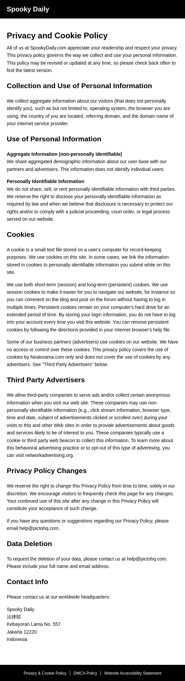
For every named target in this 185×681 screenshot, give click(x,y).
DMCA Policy (85, 673)
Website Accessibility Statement (132, 673)
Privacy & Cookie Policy (45, 673)
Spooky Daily (28, 9)
